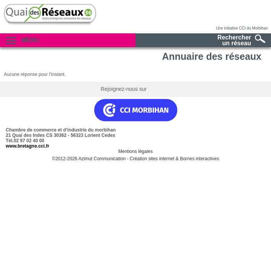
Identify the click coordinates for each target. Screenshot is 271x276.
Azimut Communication (102, 158)
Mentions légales (135, 151)
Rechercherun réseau (241, 40)
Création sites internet (152, 158)
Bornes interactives (199, 158)
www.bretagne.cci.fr (27, 146)
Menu (22, 40)
